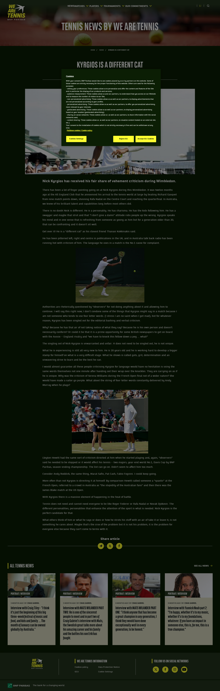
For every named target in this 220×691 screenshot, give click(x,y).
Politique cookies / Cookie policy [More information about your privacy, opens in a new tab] (79, 131)
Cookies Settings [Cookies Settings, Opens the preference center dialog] (76, 139)
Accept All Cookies (146, 139)
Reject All (123, 139)
